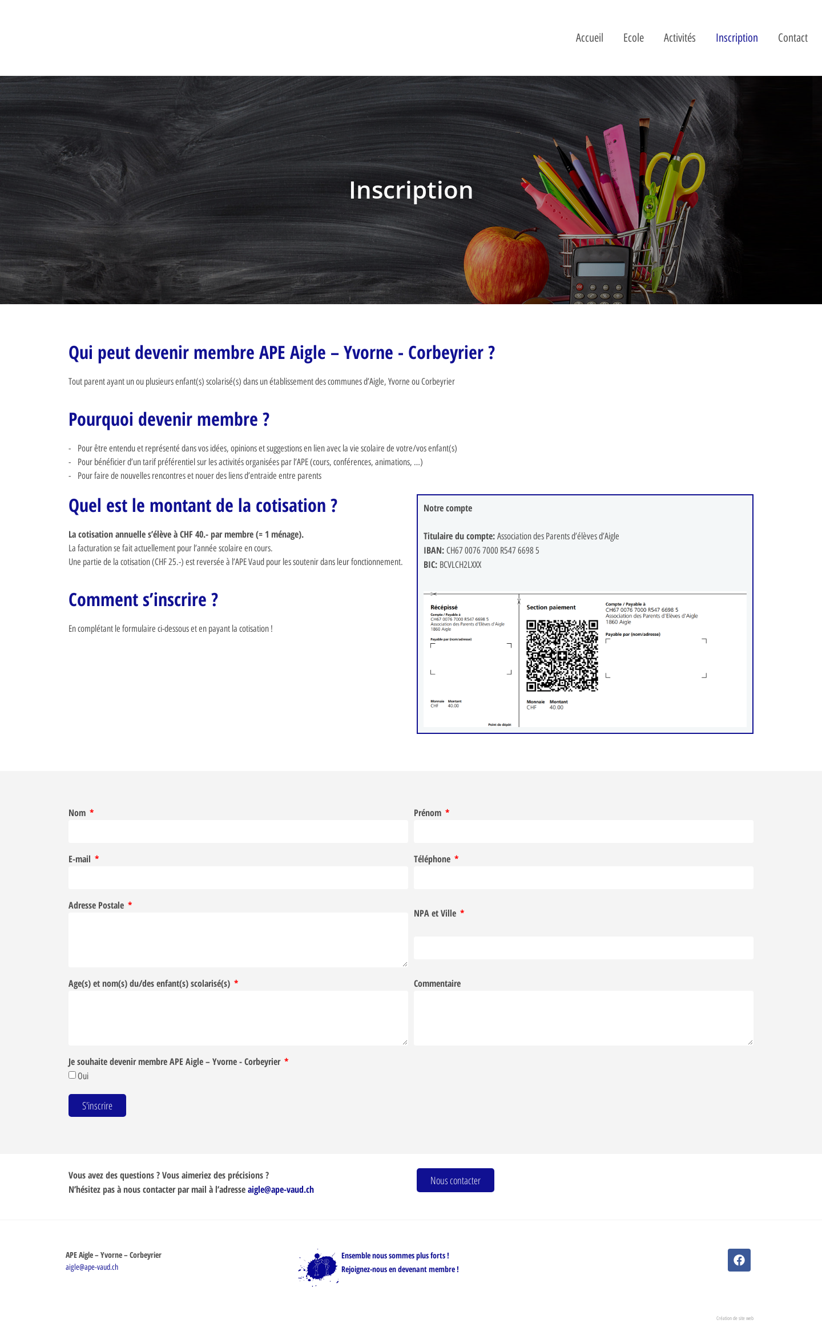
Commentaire (437, 984)
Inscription (737, 38)
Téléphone (433, 859)
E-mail (80, 859)
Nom (78, 813)
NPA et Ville (436, 914)
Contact (793, 38)
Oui (83, 1076)
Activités (680, 38)
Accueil (589, 38)
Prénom (429, 813)
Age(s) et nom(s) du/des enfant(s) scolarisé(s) (150, 984)
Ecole (633, 38)
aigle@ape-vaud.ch (281, 1189)
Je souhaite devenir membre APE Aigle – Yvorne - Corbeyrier (175, 1062)
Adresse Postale (97, 906)
